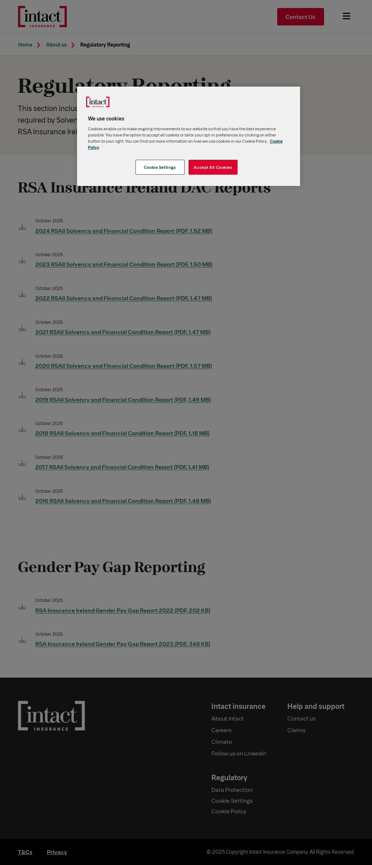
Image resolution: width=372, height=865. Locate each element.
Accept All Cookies (213, 167)
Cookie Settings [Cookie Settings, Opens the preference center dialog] (160, 167)
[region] (188, 136)
